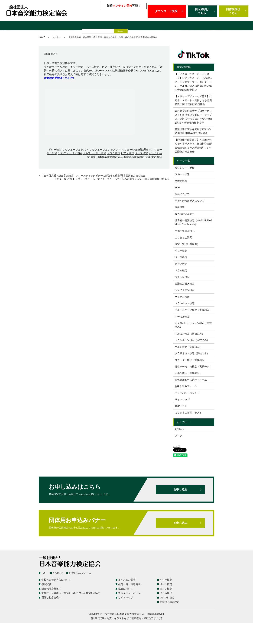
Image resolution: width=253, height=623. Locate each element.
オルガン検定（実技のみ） (189, 333)
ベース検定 (141, 153)
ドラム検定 (113, 153)
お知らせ (56, 37)
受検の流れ (181, 181)
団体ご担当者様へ (230, 25)
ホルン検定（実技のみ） (188, 346)
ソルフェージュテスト (75, 149)
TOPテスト (181, 406)
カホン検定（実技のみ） (188, 373)
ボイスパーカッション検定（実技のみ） (193, 325)
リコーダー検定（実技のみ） (191, 360)
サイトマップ (182, 399)
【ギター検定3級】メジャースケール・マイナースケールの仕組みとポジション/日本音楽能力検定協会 (110, 179)
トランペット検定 (184, 303)
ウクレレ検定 (182, 277)
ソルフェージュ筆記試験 (133, 149)
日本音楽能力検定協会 (109, 156)
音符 (159, 156)
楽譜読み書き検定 (134, 156)
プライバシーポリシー (187, 393)
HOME (42, 37)
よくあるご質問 (53, 25)
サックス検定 (182, 296)
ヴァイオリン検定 (184, 290)
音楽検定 (150, 156)
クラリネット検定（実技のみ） (192, 353)
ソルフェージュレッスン (103, 149)
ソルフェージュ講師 (70, 153)
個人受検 (202, 11)
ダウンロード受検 (166, 11)
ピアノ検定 (127, 153)
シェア (176, 446)
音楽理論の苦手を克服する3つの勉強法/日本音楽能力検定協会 (193, 131)
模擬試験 (108, 25)
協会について (182, 194)
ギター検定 (54, 149)
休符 (93, 156)
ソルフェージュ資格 (94, 153)
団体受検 (234, 11)
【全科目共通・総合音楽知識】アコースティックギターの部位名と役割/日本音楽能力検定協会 (93, 175)
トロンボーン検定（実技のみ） (192, 340)
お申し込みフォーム (186, 386)
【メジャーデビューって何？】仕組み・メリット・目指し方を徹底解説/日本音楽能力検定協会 (193, 100)
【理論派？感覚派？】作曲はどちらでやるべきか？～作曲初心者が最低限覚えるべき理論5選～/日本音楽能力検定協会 (193, 145)
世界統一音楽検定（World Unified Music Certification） (180, 25)
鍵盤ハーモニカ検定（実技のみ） (193, 366)
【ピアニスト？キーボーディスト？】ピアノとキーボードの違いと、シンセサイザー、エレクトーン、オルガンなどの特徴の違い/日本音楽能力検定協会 (193, 82)
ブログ (178, 435)
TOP (177, 187)
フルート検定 (182, 174)
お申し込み (180, 489)
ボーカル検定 (182, 316)
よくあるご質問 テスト (188, 412)
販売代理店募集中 (129, 25)
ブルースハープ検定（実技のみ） (193, 309)
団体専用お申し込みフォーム (191, 379)
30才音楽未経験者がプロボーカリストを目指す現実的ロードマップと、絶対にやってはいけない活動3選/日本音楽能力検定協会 (193, 116)
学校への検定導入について (83, 25)
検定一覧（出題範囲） (25, 25)
